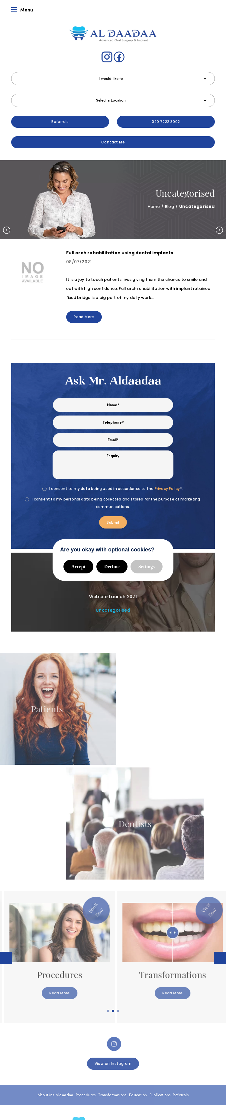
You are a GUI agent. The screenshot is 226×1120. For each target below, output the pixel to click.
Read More (84, 316)
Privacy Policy (167, 488)
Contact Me (113, 142)
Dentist (58, 1033)
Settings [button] (146, 566)
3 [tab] (118, 876)
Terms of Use (38, 1073)
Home (152, 206)
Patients (168, 1033)
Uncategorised (113, 610)
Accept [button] (78, 566)
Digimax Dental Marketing (177, 1093)
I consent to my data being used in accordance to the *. (116, 488)
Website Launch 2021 (113, 597)
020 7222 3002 (166, 121)
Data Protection (110, 1073)
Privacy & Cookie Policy (148, 1073)
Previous (6, 230)
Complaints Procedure (73, 1073)
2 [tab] (113, 876)
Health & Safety (186, 1073)
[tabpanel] (56, 822)
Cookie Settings (113, 1080)
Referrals (60, 121)
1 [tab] (108, 876)
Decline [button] (112, 566)
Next (219, 230)
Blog (169, 206)
